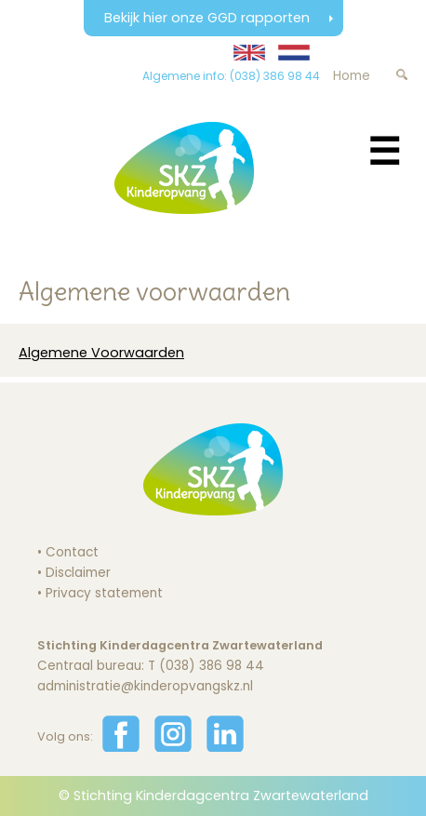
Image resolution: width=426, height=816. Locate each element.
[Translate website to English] (249, 52)
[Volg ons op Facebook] (121, 747)
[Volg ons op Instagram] (173, 747)
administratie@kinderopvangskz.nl (145, 686)
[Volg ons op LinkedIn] (225, 747)
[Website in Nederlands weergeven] (294, 52)
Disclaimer (78, 573)
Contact (72, 552)
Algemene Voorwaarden (101, 352)
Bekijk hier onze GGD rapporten (208, 17)
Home (351, 76)
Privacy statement (104, 593)
